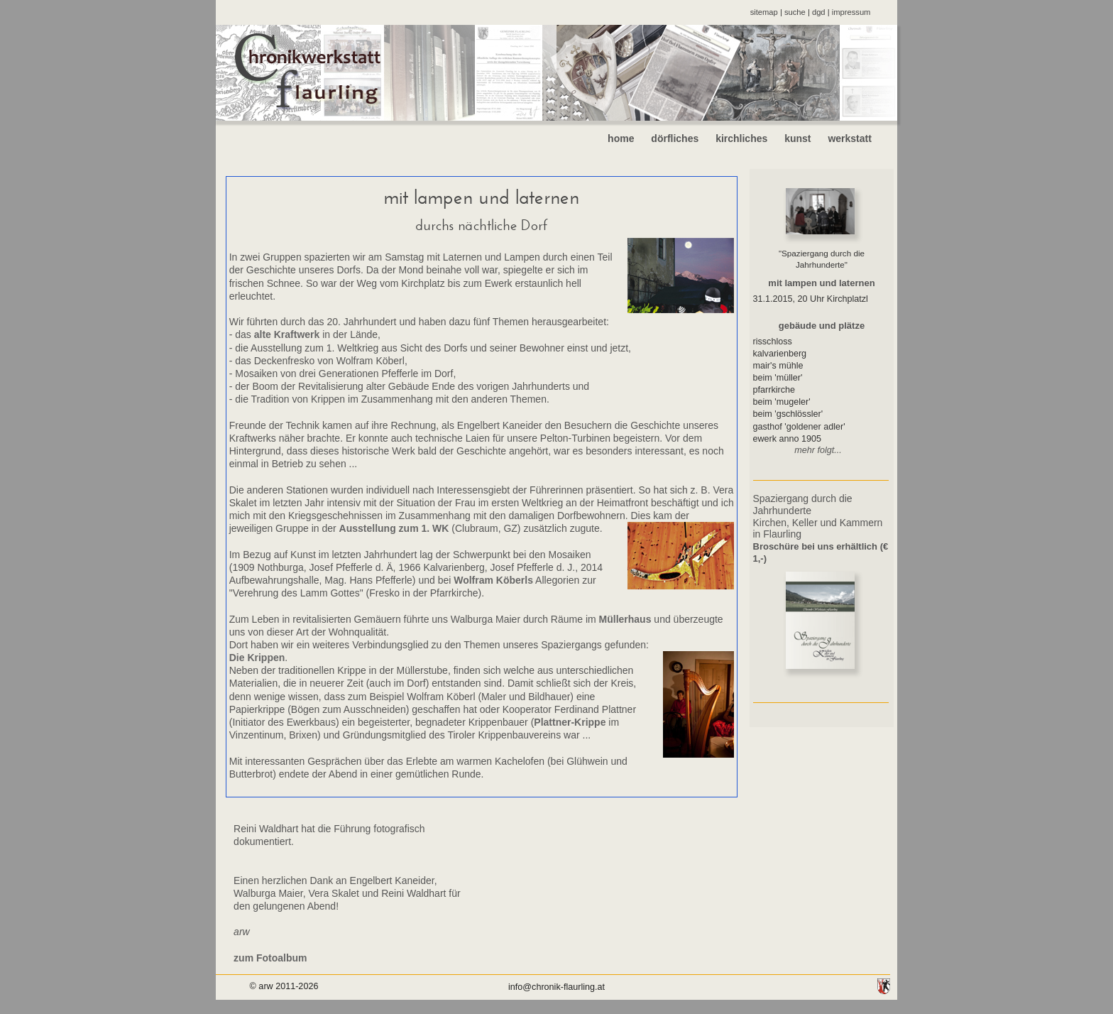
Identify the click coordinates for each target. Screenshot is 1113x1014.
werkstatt (861, 138)
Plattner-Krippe (569, 722)
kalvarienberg (780, 354)
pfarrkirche (774, 390)
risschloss (772, 342)
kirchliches (741, 138)
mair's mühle (778, 366)
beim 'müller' (778, 378)
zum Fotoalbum (270, 958)
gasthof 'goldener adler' (799, 427)
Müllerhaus (625, 619)
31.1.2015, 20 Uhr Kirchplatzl (810, 299)
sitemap (764, 12)
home (621, 138)
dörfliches (674, 138)
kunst (797, 138)
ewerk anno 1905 (787, 439)
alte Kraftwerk (287, 334)
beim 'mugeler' (782, 402)
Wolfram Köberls (493, 580)
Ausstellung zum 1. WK (394, 528)
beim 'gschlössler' (788, 414)
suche (795, 12)
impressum (851, 12)
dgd (819, 12)
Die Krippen (257, 657)
